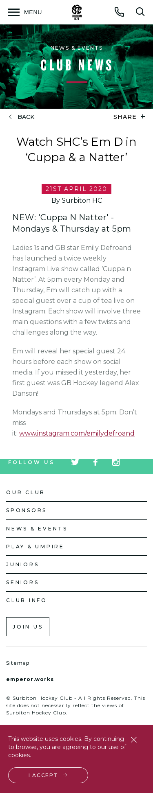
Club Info (26, 600)
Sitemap (17, 663)
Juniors (22, 564)
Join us (28, 627)
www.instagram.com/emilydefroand (77, 433)
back (26, 117)
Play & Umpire (35, 546)
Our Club (25, 492)
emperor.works (30, 679)
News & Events (37, 529)
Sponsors (26, 510)
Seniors (22, 582)
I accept (43, 775)
